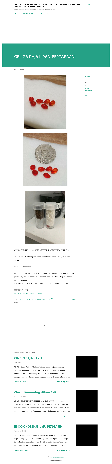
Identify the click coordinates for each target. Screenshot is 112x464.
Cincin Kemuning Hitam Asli (35, 392)
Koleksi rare (88, 93)
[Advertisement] (56, 31)
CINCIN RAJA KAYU (28, 358)
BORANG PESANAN (27, 14)
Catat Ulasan (24, 382)
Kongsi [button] (87, 76)
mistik (86, 95)
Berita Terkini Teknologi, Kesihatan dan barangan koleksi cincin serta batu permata (47, 5)
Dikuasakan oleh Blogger (56, 457)
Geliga (87, 88)
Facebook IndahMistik (44, 14)
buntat (87, 86)
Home (15, 14)
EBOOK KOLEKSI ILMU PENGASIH (38, 426)
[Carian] (90, 5)
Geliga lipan (88, 90)
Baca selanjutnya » (63, 382)
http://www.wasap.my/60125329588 (28, 293)
